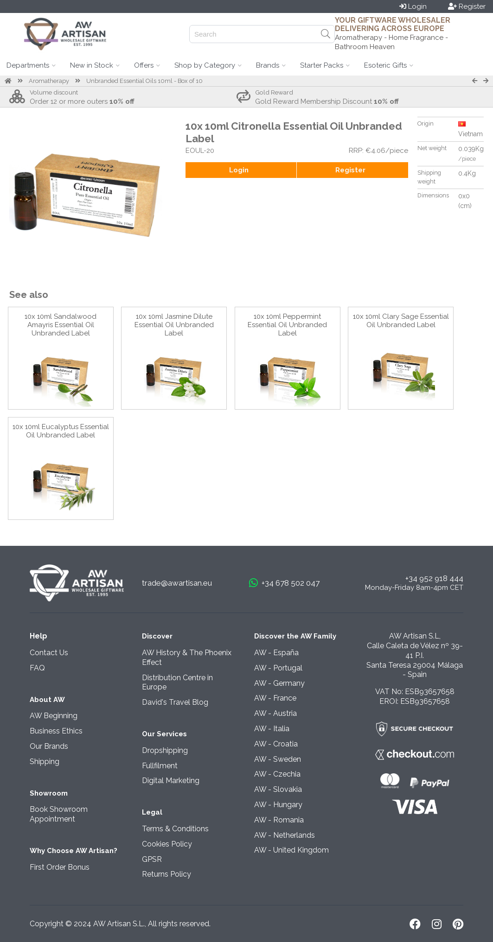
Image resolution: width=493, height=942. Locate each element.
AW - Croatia (276, 744)
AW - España (276, 652)
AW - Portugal (278, 668)
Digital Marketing (170, 780)
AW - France (275, 698)
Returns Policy (166, 874)
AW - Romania (279, 820)
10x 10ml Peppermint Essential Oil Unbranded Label (287, 324)
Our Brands (49, 746)
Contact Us (49, 652)
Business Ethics (56, 731)
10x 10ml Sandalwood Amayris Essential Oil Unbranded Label (60, 324)
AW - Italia (271, 728)
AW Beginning (53, 715)
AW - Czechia (277, 774)
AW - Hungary (278, 804)
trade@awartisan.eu (177, 583)
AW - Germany (279, 683)
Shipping (44, 761)
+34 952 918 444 (434, 578)
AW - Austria (275, 713)
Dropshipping (165, 750)
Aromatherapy (49, 80)
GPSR (152, 859)
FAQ (37, 668)
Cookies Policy (167, 844)
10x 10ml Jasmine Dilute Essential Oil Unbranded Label (174, 324)
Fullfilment (160, 765)
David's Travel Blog (175, 702)
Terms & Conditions (175, 828)
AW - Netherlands (284, 835)
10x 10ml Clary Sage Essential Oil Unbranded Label (401, 320)
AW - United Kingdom (291, 850)
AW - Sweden (277, 759)
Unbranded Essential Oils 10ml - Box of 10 (144, 80)
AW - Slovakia (278, 789)
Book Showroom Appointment (59, 814)
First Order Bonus (60, 867)
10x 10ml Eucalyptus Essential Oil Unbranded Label (61, 431)
